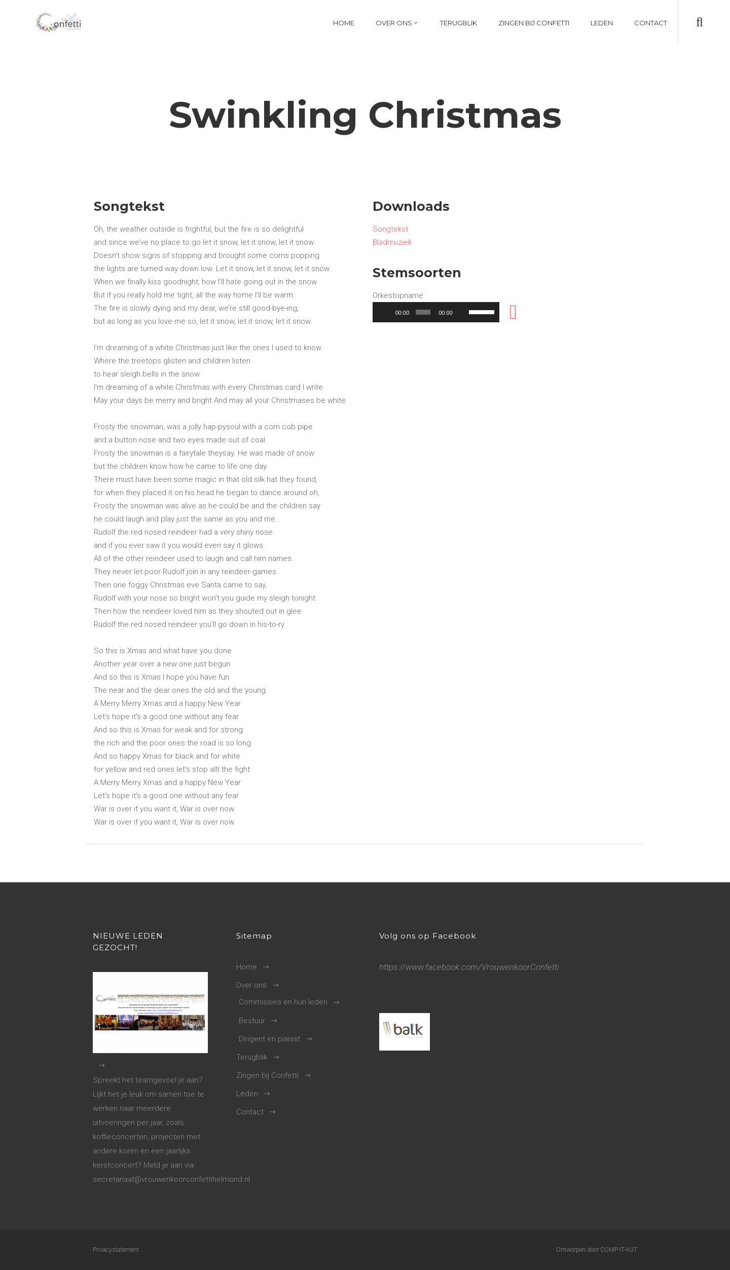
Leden (247, 1093)
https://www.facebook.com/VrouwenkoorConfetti (469, 967)
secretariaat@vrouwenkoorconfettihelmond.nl (171, 1179)
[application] (436, 312)
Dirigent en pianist (269, 1038)
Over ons (251, 985)
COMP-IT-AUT (618, 1249)
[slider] (423, 312)
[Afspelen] (386, 312)
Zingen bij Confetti (267, 1075)
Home (246, 967)
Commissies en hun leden (283, 1001)
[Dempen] (462, 312)
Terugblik (251, 1057)
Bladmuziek (392, 242)
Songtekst (390, 229)
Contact (250, 1111)
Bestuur (252, 1020)
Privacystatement (116, 1249)
